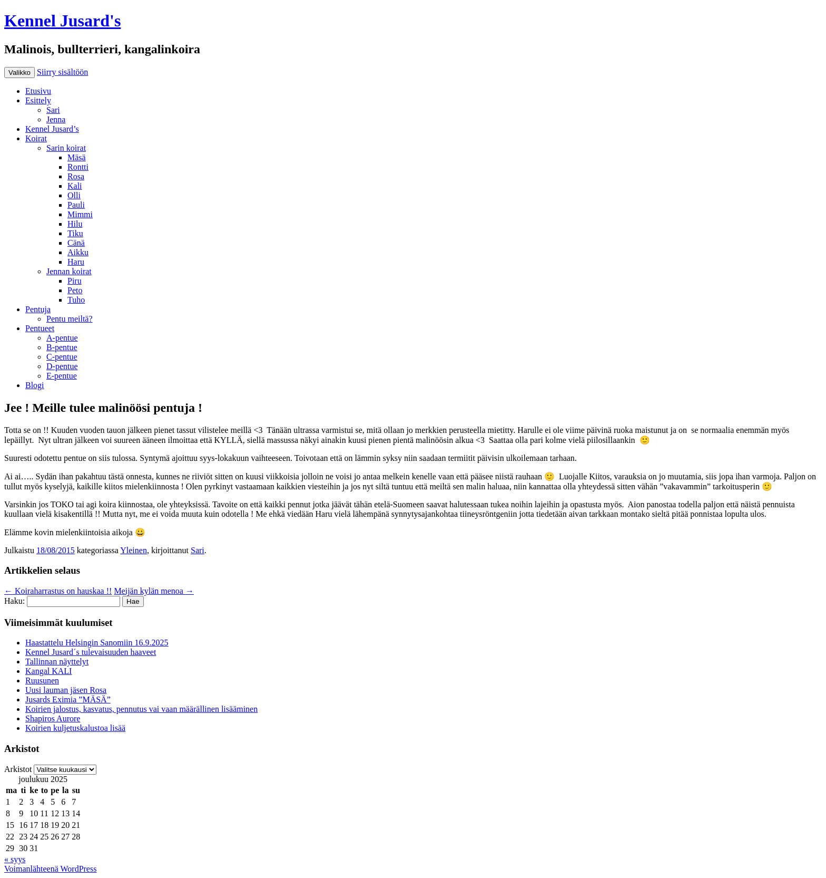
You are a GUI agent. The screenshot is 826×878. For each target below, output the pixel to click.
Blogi (34, 385)
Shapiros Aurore (52, 718)
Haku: (14, 600)
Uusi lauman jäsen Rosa (65, 690)
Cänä (76, 242)
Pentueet (39, 328)
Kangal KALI (48, 671)
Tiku (75, 233)
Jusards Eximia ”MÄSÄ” (68, 699)
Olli (74, 195)
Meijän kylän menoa (154, 590)
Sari (53, 109)
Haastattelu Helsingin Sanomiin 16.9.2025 (97, 642)
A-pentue (62, 337)
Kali (74, 185)
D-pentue (62, 366)
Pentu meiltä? (69, 318)
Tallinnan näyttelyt (56, 661)
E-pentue (61, 375)
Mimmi (80, 214)
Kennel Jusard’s (52, 128)
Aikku (77, 252)
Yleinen (133, 550)
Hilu (74, 223)
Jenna (55, 119)
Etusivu (38, 90)
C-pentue (61, 356)
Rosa (75, 176)
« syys (14, 859)
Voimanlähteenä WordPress (50, 868)
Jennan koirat (69, 271)
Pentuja (38, 309)
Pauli (76, 204)
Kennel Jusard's (62, 20)
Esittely (38, 100)
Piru (74, 280)
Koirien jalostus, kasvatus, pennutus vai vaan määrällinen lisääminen (141, 709)
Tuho (76, 299)
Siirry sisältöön (62, 71)
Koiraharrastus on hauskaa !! (58, 590)
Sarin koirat (66, 147)
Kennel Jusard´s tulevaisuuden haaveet (90, 652)
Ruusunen (42, 680)
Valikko (19, 72)
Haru (75, 261)
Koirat (36, 138)
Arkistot (18, 769)
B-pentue (61, 347)
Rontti (77, 166)
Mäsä (76, 157)
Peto (74, 290)
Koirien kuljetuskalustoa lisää (75, 727)
